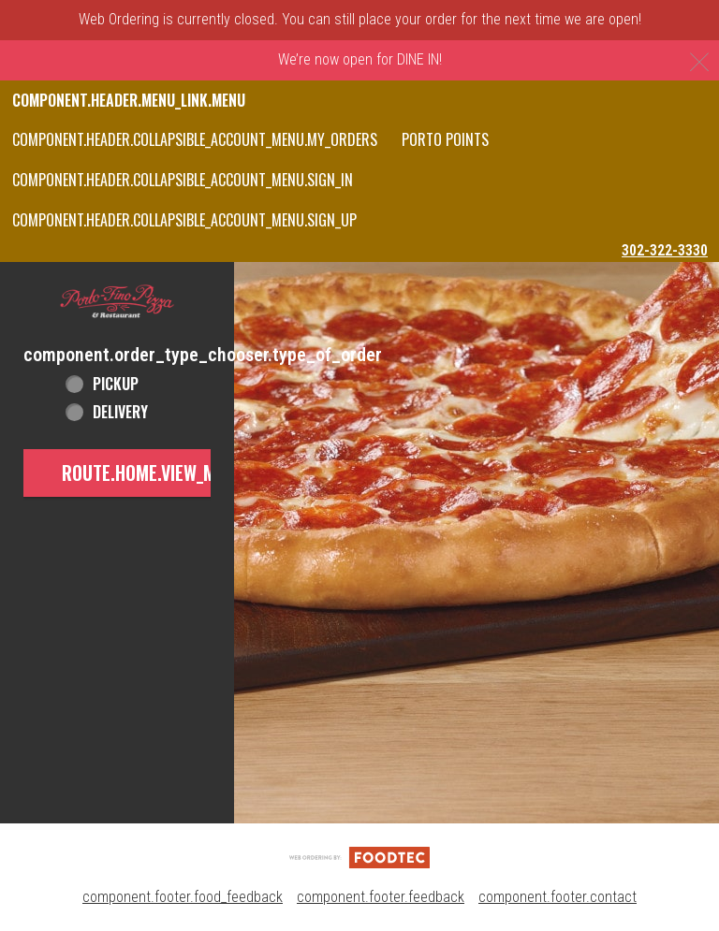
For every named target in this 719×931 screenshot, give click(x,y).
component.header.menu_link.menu (128, 100)
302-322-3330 (665, 250)
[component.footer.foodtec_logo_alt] (359, 857)
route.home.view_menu (153, 472)
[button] (117, 302)
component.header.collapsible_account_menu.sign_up (184, 220)
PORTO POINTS (445, 139)
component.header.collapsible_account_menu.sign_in (182, 179)
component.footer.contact (557, 897)
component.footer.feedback (380, 897)
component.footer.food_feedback (182, 897)
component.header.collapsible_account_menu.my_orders (194, 139)
